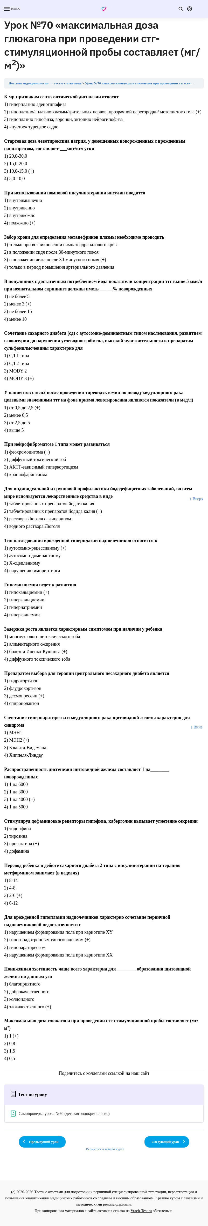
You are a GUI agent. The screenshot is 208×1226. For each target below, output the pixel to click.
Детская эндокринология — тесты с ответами (45, 83)
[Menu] (11, 9)
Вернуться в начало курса (105, 1149)
